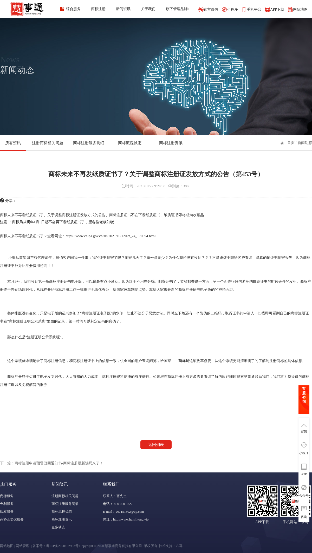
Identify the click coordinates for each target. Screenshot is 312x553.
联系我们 (111, 484)
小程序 (232, 9)
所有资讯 (13, 143)
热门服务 (8, 484)
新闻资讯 (123, 9)
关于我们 (148, 9)
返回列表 (156, 445)
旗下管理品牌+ (178, 9)
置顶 (304, 431)
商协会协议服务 (12, 519)
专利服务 (7, 504)
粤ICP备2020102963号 (62, 546)
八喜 (179, 546)
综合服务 (73, 9)
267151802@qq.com (129, 512)
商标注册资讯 (171, 143)
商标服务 (7, 496)
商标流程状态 (129, 143)
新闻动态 (304, 143)
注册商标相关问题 (47, 143)
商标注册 (98, 9)
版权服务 (7, 512)
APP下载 (277, 9)
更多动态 (58, 527)
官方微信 (211, 9)
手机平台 (254, 9)
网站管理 (22, 546)
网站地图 (300, 9)
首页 (291, 143)
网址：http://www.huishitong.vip (125, 519)
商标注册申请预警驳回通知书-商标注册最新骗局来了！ (59, 463)
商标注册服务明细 (88, 143)
